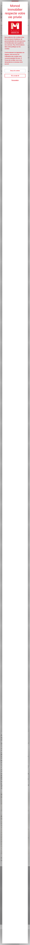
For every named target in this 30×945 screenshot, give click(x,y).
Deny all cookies (15, 70)
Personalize (15, 80)
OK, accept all (15, 75)
